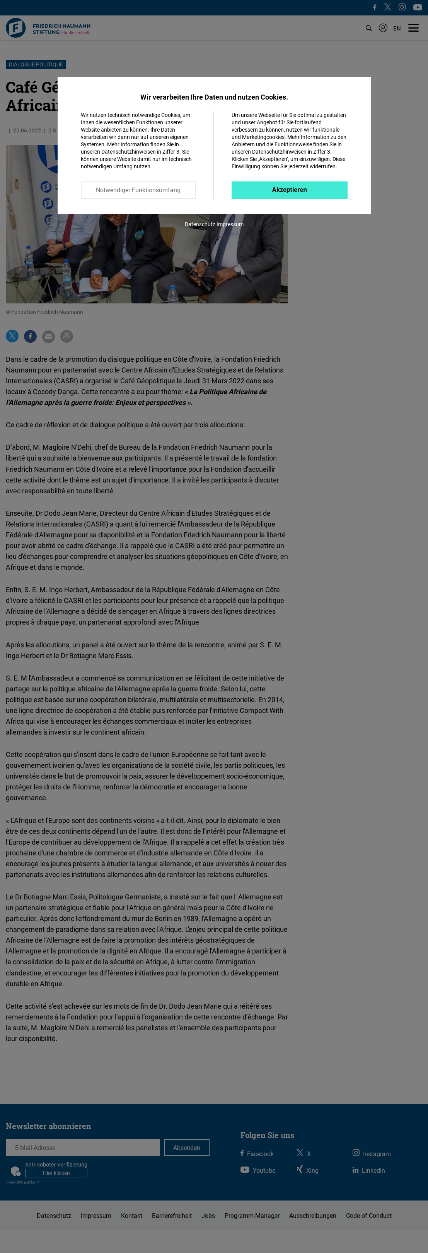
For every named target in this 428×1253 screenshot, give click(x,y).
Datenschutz (200, 224)
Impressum (230, 224)
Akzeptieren (289, 189)
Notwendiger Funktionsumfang (138, 190)
